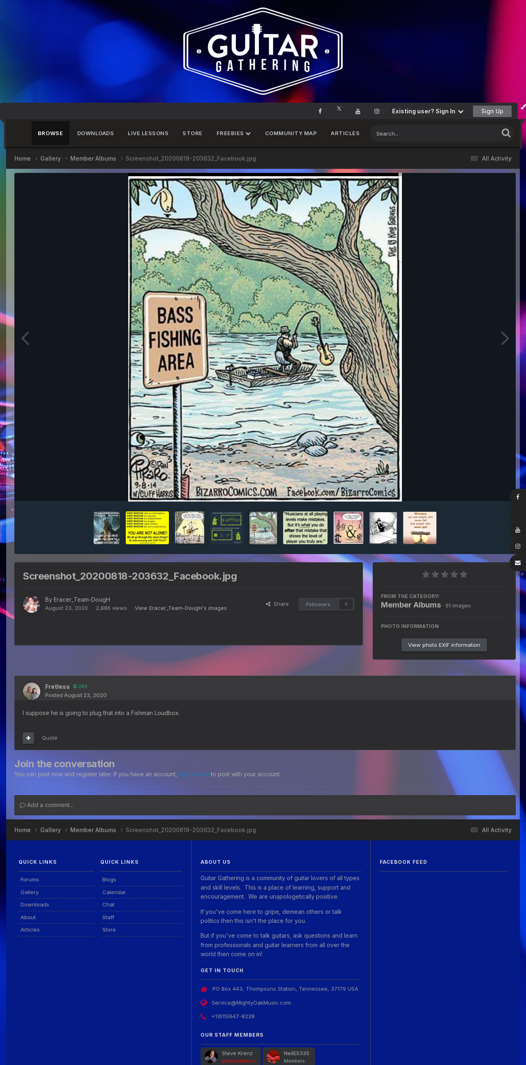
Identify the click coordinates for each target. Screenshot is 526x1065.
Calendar (114, 892)
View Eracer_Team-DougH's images (181, 608)
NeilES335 (296, 1053)
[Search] (412, 133)
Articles (345, 133)
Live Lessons (148, 133)
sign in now (194, 774)
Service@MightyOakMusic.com (251, 1002)
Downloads (95, 133)
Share (277, 603)
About (28, 917)
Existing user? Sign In (428, 111)
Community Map (291, 133)
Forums (30, 879)
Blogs (109, 879)
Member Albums (411, 604)
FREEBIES (234, 133)
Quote (50, 737)
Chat (108, 904)
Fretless (57, 686)
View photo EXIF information (444, 645)
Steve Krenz (237, 1053)
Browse (50, 133)
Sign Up (492, 111)
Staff (108, 917)
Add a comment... (46, 804)
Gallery (30, 892)
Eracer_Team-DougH (82, 599)
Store (192, 133)
